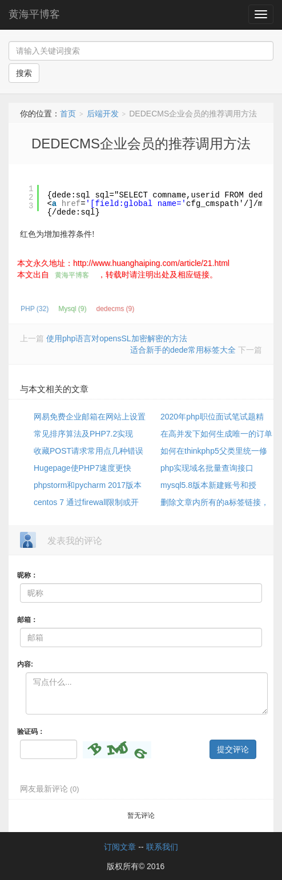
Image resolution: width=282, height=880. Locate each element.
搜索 (24, 73)
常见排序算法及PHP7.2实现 (83, 433)
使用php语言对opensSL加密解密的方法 (116, 338)
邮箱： (27, 620)
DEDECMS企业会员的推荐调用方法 (141, 143)
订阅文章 (120, 846)
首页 (68, 113)
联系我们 (162, 846)
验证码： (31, 732)
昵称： (27, 575)
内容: (25, 664)
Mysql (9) (72, 309)
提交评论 (233, 749)
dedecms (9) (115, 309)
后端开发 (103, 113)
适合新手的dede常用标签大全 (183, 349)
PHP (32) (35, 309)
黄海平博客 (34, 14)
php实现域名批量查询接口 (206, 468)
